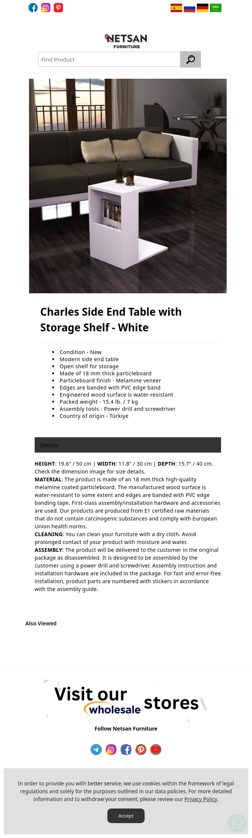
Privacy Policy (201, 799)
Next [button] (216, 647)
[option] (128, 186)
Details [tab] (49, 444)
